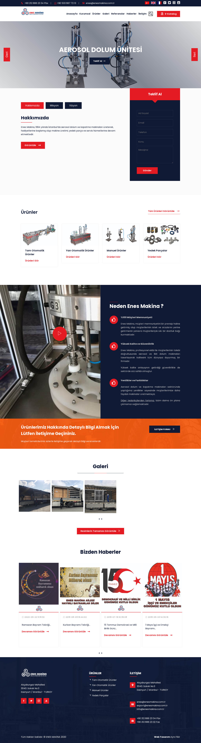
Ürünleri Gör (32, 260)
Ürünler (96, 13)
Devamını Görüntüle (35, 631)
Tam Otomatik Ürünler (104, 680)
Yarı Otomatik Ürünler (80, 250)
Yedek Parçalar (157, 250)
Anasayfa (71, 13)
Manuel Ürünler (116, 250)
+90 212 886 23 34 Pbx (36, 3)
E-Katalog (169, 13)
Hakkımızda (32, 105)
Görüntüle (30, 145)
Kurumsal (84, 13)
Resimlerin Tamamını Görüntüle (100, 531)
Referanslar (118, 13)
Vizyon (73, 105)
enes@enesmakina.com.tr (100, 3)
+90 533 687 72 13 (66, 3)
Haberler (132, 13)
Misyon (54, 105)
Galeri (105, 13)
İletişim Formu (164, 429)
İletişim (142, 13)
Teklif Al (99, 61)
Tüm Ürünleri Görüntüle (164, 211)
